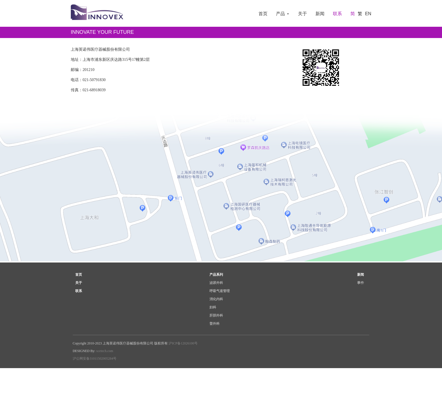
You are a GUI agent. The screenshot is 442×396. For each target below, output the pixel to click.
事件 (360, 285)
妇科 (212, 309)
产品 (282, 13)
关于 (302, 13)
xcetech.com (104, 353)
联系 (337, 13)
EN (368, 13)
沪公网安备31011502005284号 (95, 360)
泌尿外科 (216, 285)
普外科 (214, 326)
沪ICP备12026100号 (183, 345)
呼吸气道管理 (219, 293)
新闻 (319, 13)
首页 (263, 13)
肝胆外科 (216, 317)
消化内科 (216, 301)
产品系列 (216, 277)
